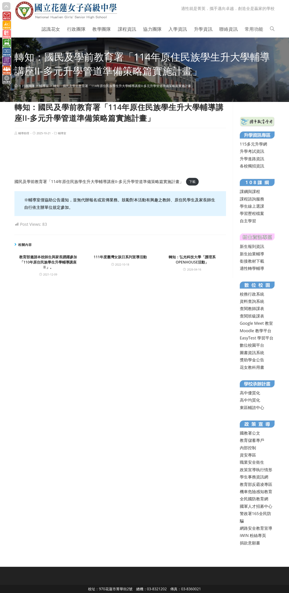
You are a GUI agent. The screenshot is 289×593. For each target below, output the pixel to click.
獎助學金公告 (252, 359)
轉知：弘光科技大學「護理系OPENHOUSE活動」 (192, 259)
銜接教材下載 (252, 261)
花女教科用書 (252, 367)
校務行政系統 (252, 294)
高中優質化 (250, 392)
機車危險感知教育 (256, 491)
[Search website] (272, 29)
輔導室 (62, 133)
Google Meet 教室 (256, 323)
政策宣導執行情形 (256, 469)
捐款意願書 (250, 543)
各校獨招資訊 (252, 166)
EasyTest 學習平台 (256, 338)
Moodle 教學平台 (255, 330)
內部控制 (248, 447)
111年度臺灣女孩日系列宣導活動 (120, 256)
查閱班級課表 (252, 316)
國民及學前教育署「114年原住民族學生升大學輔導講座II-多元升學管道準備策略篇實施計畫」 (99, 181)
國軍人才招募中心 (256, 506)
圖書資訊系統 (252, 352)
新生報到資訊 (252, 246)
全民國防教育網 (254, 498)
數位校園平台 (252, 345)
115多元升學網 (253, 144)
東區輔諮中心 (252, 407)
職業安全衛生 (252, 462)
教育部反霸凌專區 (256, 484)
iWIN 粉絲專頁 (253, 535)
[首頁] (16, 86)
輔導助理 (23, 133)
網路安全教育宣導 (256, 528)
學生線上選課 (252, 206)
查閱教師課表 (252, 308)
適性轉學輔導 (252, 268)
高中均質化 (250, 400)
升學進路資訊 (252, 158)
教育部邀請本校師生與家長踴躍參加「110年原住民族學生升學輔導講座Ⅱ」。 (48, 262)
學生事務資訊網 (254, 477)
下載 (192, 182)
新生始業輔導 (252, 253)
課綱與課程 (250, 191)
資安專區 (248, 455)
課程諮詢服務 (252, 199)
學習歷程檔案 (252, 213)
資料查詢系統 (252, 301)
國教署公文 (250, 433)
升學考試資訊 (252, 151)
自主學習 (248, 221)
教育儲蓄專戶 (252, 440)
